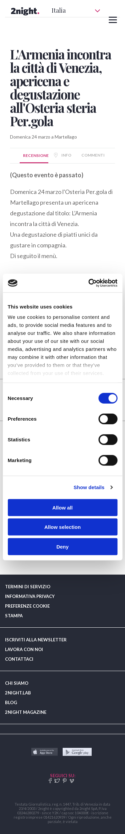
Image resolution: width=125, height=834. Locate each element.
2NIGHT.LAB (18, 692)
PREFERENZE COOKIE (27, 606)
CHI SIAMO (16, 683)
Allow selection (62, 527)
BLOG (11, 702)
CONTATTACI (19, 659)
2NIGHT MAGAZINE (25, 712)
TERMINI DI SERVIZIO (27, 586)
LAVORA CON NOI (24, 649)
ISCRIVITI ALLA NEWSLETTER (36, 639)
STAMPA (14, 615)
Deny (62, 546)
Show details (89, 487)
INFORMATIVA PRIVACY (30, 596)
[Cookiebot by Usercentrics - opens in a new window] (89, 283)
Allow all (62, 507)
